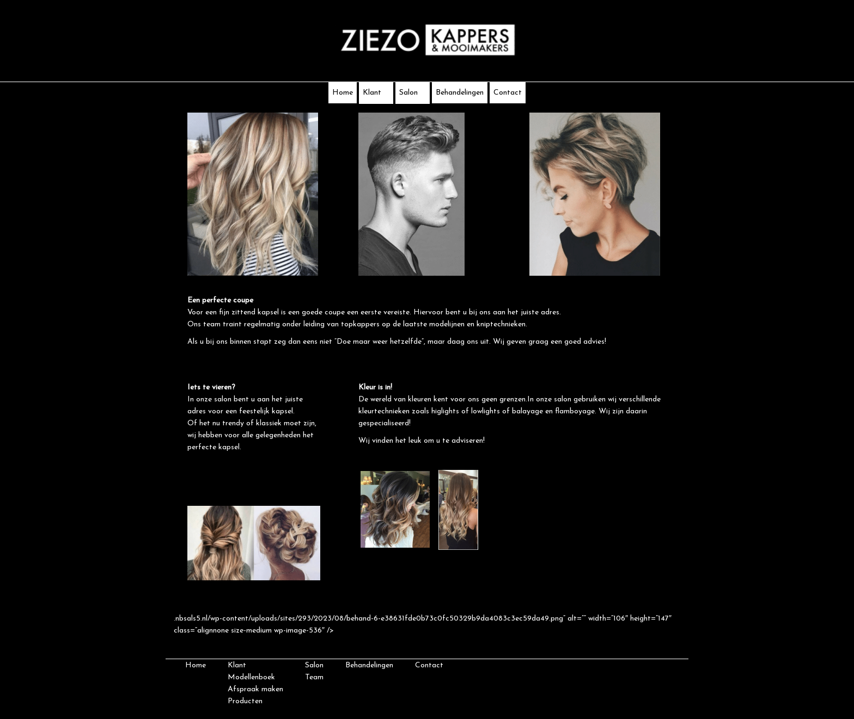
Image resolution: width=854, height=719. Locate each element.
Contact (507, 93)
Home (342, 93)
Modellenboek (251, 677)
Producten (245, 701)
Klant (376, 93)
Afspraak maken (255, 689)
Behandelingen (460, 93)
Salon (412, 93)
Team (314, 677)
